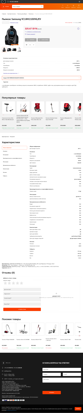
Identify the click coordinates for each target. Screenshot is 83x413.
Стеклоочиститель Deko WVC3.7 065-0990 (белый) (8, 119)
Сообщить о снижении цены (33, 32)
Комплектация (6, 169)
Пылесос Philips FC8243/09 (8, 340)
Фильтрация (5, 162)
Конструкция (5, 154)
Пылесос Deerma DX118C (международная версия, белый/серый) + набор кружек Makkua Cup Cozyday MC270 (23, 119)
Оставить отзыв (22, 310)
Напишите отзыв (14, 22)
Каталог (5, 6)
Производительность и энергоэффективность (12, 158)
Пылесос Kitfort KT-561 (36, 340)
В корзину (30, 40)
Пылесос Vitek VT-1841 (65, 340)
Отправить (51, 393)
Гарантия (41, 82)
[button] (4, 49)
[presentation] (52, 387)
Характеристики (5, 136)
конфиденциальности (11, 410)
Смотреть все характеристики (11, 73)
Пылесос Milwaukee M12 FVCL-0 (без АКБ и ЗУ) (37, 119)
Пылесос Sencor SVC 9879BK (23, 340)
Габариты (5, 176)
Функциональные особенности (9, 165)
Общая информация (7, 147)
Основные (5, 151)
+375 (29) (8, 368)
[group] (11, 36)
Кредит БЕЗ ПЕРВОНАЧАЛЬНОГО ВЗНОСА (41, 78)
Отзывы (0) (12, 136)
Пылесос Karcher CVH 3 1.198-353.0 (51, 340)
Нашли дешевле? (30, 34)
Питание (5, 172)
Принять (78, 408)
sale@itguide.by (7, 371)
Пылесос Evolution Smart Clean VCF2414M (51, 119)
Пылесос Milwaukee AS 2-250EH (66, 119)
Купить (43, 40)
